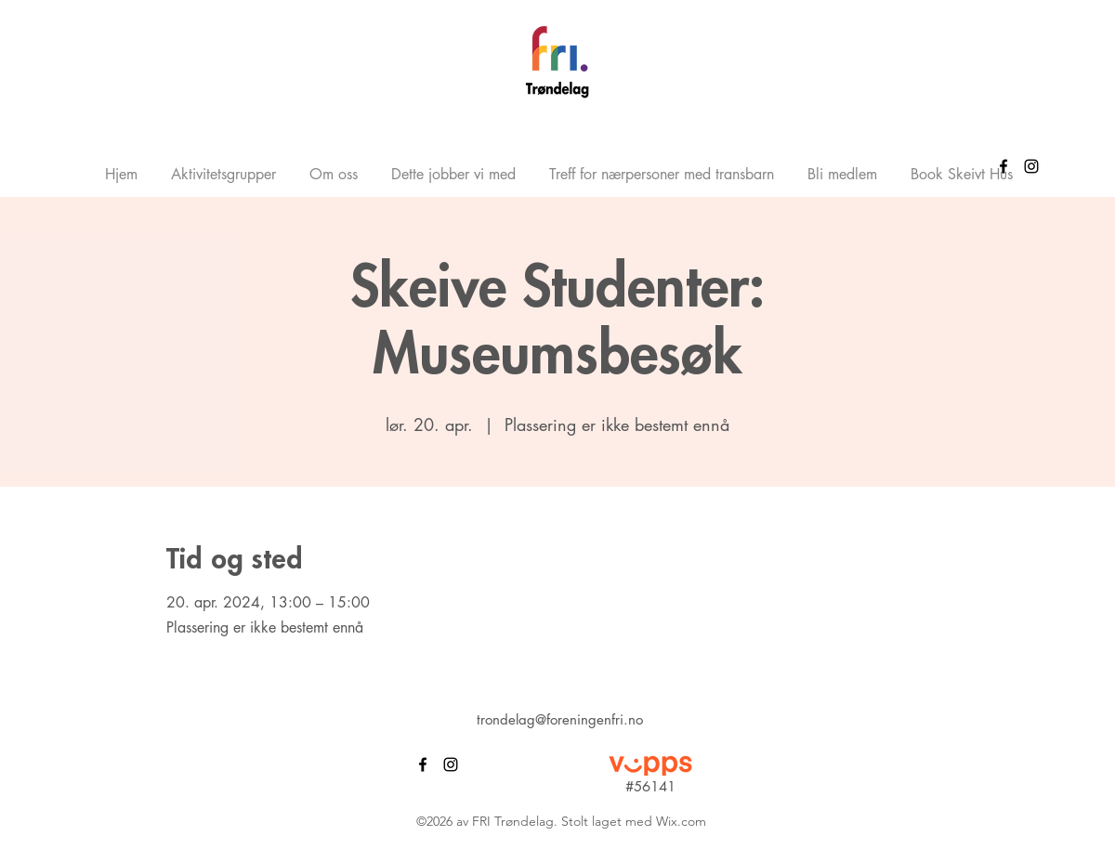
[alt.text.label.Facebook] (1003, 166)
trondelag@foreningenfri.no (560, 719)
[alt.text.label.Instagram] (1031, 166)
